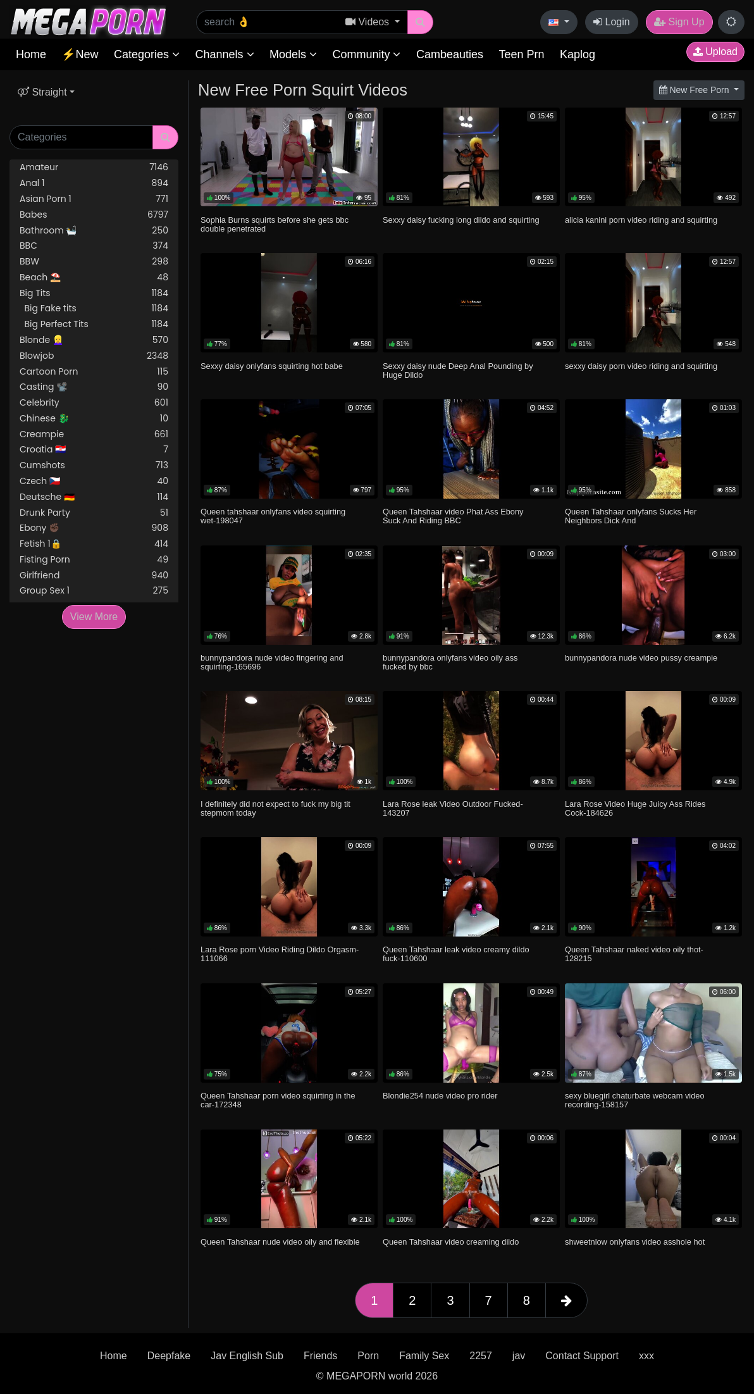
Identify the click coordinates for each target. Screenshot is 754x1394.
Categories (147, 54)
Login (611, 21)
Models (293, 54)
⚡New (79, 54)
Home (31, 54)
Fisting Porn (94, 559)
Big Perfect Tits (94, 324)
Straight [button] (42, 92)
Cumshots (94, 465)
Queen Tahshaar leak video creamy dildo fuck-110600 (456, 954)
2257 (480, 1355)
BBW (94, 261)
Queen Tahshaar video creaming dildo (451, 1242)
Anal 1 (94, 183)
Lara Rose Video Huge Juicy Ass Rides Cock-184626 (635, 808)
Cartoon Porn (94, 371)
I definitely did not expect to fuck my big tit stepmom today (275, 808)
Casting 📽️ (94, 387)
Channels (224, 54)
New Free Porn (695, 90)
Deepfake (169, 1355)
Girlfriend (94, 575)
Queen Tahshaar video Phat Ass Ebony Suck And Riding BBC (453, 516)
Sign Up (679, 21)
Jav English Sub (247, 1355)
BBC (94, 245)
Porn (368, 1355)
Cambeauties (449, 54)
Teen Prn (521, 54)
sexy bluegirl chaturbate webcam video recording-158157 (635, 1100)
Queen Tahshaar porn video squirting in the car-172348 (278, 1100)
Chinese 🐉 (94, 418)
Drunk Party (94, 513)
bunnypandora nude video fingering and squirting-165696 (272, 662)
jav (518, 1355)
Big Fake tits (94, 308)
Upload (715, 51)
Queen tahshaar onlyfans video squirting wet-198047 (273, 516)
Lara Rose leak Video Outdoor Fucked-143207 (453, 808)
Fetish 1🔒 (94, 544)
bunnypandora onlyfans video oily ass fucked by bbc (450, 662)
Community (366, 54)
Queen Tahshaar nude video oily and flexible (280, 1242)
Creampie (94, 434)
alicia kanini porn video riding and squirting (641, 220)
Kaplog (577, 54)
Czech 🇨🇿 (94, 481)
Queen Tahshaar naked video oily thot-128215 (634, 954)
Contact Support (582, 1355)
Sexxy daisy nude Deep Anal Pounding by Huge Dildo (458, 370)
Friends (320, 1355)
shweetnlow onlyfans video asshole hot (635, 1242)
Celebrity (94, 402)
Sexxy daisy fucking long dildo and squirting (461, 220)
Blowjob (94, 356)
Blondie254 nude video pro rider (440, 1095)
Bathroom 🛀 (94, 230)
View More (94, 616)
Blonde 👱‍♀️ (94, 340)
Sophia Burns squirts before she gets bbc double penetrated (275, 224)
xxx (646, 1355)
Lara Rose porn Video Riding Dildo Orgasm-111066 (280, 954)
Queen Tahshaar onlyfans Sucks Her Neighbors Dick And (630, 516)
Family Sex (424, 1355)
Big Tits (94, 293)
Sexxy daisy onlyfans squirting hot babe (272, 366)
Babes (94, 214)
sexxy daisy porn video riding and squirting (641, 366)
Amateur (94, 167)
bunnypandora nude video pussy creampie (641, 658)
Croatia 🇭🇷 (94, 449)
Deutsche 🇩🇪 (94, 497)
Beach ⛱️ (94, 277)
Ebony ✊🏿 (94, 528)
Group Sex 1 (94, 590)
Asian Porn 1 (94, 199)
